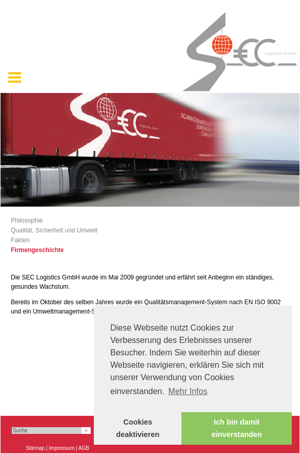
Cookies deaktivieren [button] (137, 428)
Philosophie (27, 220)
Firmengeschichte (37, 250)
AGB (83, 448)
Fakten (20, 240)
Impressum (61, 448)
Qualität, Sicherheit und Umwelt (54, 230)
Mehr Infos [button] (188, 391)
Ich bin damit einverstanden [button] (236, 428)
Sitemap (35, 448)
